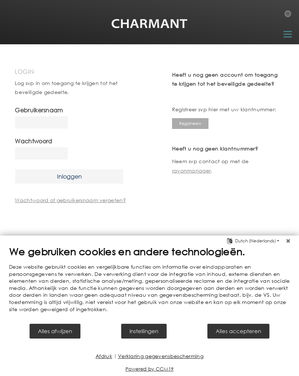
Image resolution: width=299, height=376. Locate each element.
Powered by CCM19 (150, 369)
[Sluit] (288, 241)
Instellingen (143, 331)
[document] (149, 284)
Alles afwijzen (55, 331)
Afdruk (104, 356)
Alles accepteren (238, 331)
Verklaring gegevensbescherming (160, 356)
